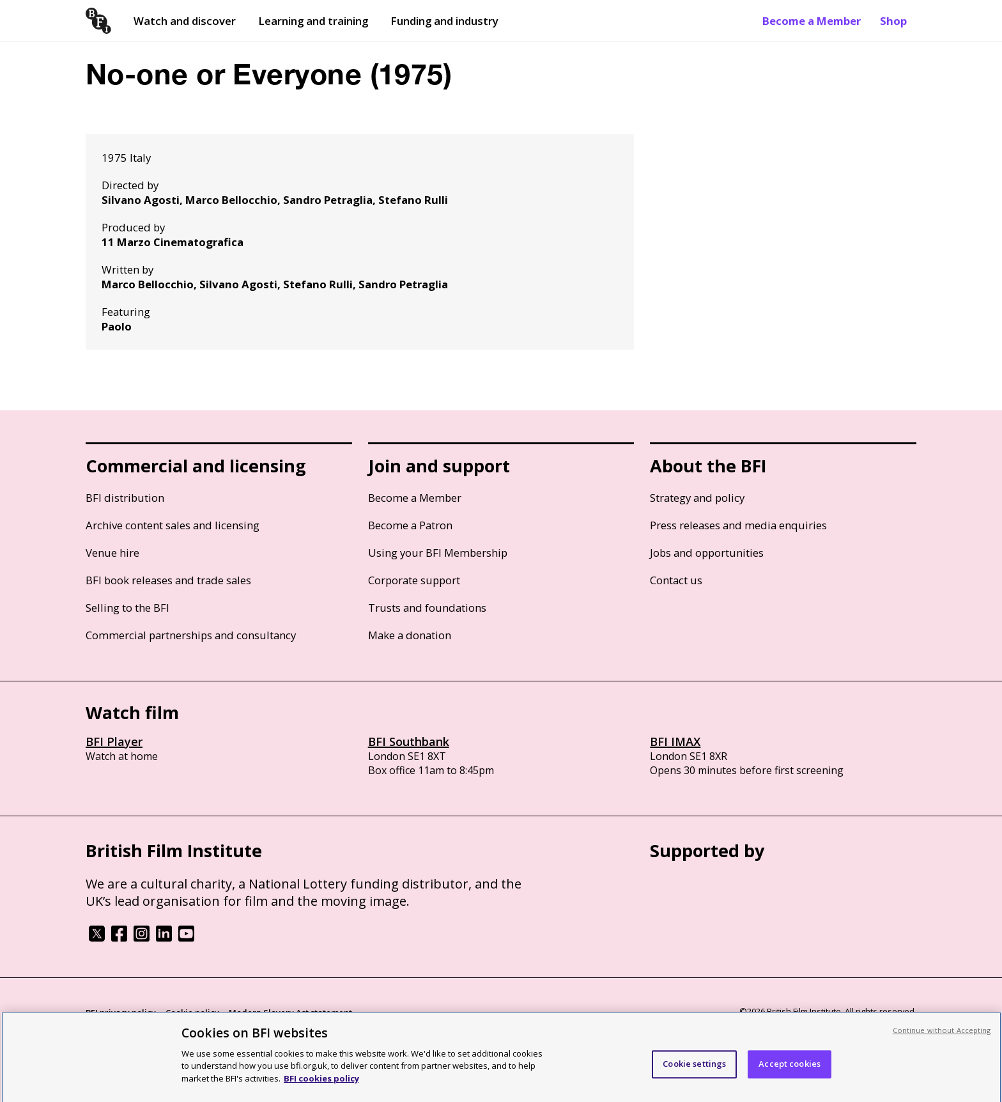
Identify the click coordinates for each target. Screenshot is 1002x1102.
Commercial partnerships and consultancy (191, 635)
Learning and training (313, 20)
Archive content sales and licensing (172, 525)
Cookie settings (694, 1069)
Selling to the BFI (127, 607)
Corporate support (414, 580)
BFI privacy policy (121, 1012)
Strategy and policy (697, 497)
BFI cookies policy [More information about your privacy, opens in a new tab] (321, 1083)
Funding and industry (444, 20)
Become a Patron (410, 525)
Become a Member (811, 20)
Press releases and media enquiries (738, 525)
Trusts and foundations (427, 607)
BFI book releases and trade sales (168, 580)
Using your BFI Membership (437, 552)
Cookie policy (192, 1012)
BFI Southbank (408, 741)
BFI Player (114, 741)
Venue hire (112, 552)
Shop (893, 20)
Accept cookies (790, 1069)
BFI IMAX (675, 741)
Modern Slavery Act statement (290, 1012)
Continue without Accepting (942, 1035)
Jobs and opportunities (707, 552)
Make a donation (409, 635)
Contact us (676, 580)
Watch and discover (185, 20)
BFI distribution (125, 497)
